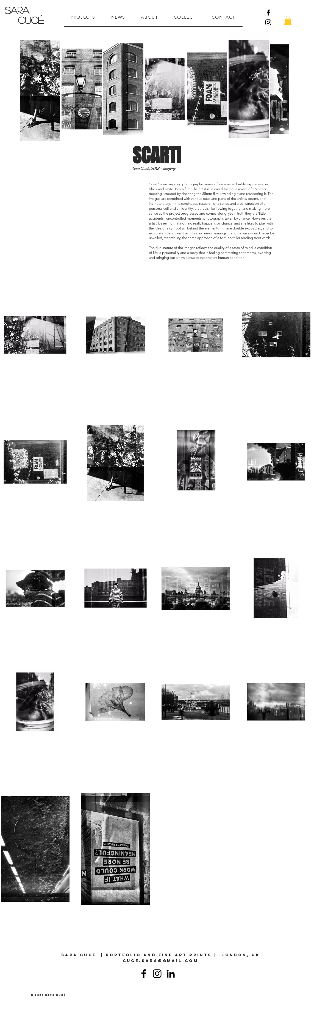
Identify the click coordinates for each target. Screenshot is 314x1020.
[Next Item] (279, 89)
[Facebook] (268, 12)
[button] (288, 20)
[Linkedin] (170, 973)
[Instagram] (268, 22)
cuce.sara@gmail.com (161, 961)
